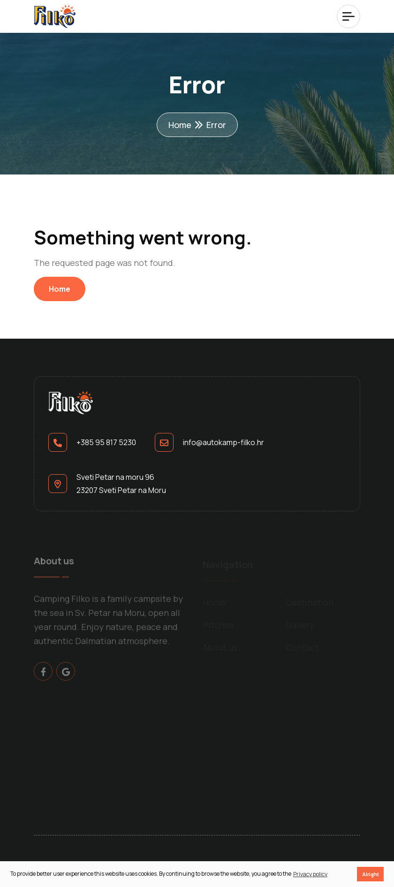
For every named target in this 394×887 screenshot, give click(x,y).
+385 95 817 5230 (106, 442)
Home (179, 124)
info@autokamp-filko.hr (223, 442)
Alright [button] (370, 874)
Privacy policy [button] (310, 874)
